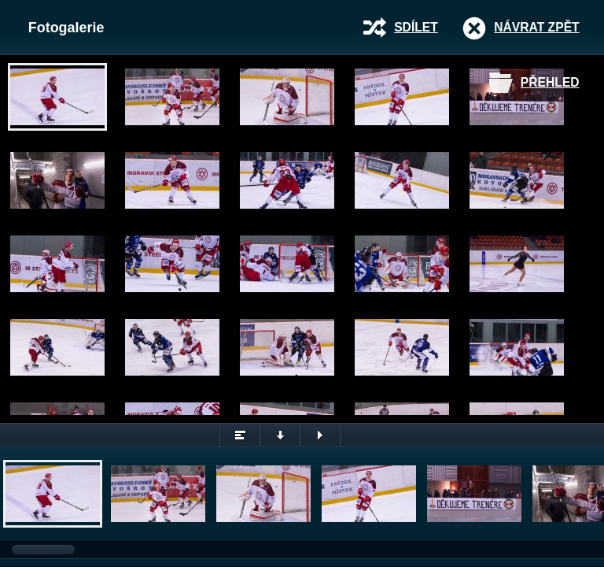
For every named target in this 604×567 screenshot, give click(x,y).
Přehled (550, 82)
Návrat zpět (536, 27)
